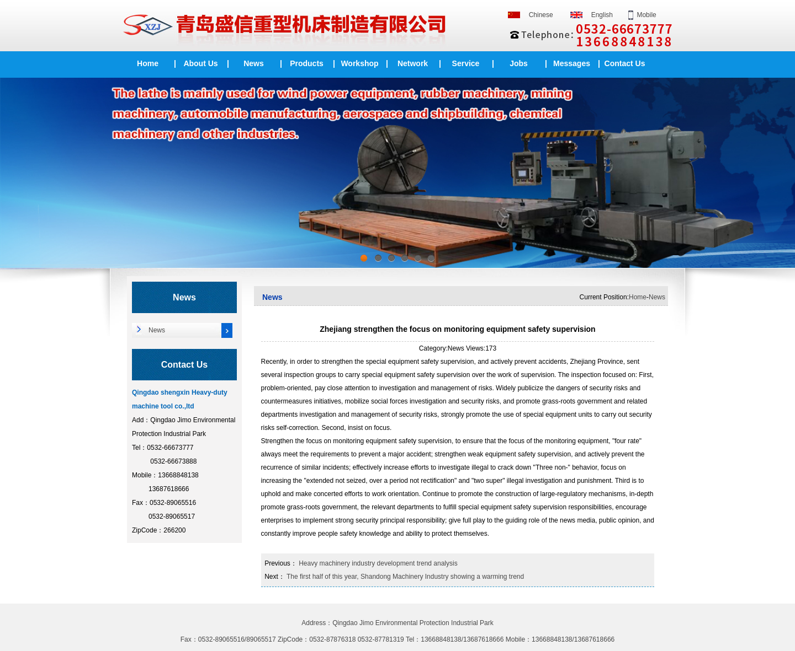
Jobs (519, 63)
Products (307, 63)
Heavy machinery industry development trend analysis (378, 563)
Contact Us (625, 63)
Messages (571, 63)
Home (147, 63)
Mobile (646, 15)
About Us (200, 63)
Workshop (359, 63)
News (253, 63)
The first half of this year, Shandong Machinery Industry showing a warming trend (405, 576)
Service (466, 63)
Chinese (541, 15)
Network (413, 63)
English (602, 15)
